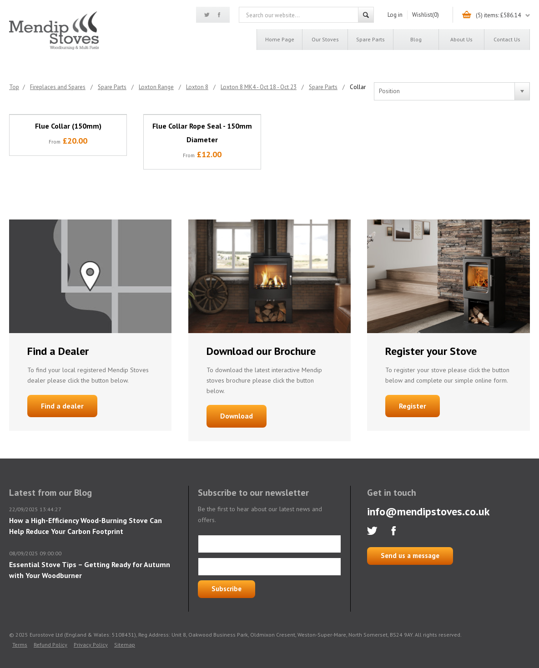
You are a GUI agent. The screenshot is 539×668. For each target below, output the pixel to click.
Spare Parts (370, 39)
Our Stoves (325, 39)
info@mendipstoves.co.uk (428, 511)
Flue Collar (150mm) (68, 125)
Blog (416, 39)
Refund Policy (50, 644)
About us (461, 39)
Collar (358, 87)
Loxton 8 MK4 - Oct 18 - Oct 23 (259, 87)
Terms (19, 644)
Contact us (507, 39)
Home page (279, 39)
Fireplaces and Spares (58, 87)
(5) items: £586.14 (498, 15)
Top (14, 87)
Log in (395, 15)
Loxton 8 (197, 87)
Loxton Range (156, 87)
